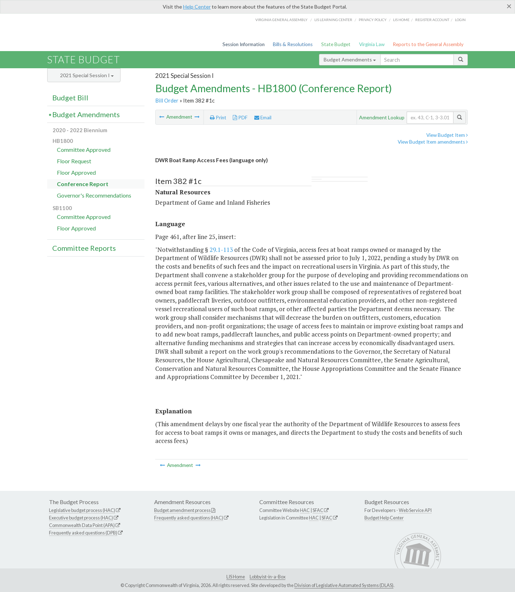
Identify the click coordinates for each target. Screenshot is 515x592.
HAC (305, 510)
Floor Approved (76, 172)
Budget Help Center (384, 518)
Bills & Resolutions (293, 44)
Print (218, 117)
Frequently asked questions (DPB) (83, 533)
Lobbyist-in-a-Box (267, 576)
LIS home (401, 20)
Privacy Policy (373, 20)
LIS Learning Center (333, 20)
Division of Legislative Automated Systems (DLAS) (343, 585)
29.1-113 (221, 249)
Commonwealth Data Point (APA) (82, 525)
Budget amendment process (182, 510)
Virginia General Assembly (281, 20)
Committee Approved (84, 149)
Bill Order (166, 100)
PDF (240, 117)
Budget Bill (70, 97)
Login (460, 20)
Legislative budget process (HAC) (82, 510)
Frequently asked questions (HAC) (188, 518)
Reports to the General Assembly (428, 44)
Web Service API (415, 510)
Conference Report (82, 183)
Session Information (243, 44)
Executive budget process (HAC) (81, 518)
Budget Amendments (350, 59)
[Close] (509, 6)
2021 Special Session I (87, 75)
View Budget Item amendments (433, 142)
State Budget (335, 44)
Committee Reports (84, 248)
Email (262, 117)
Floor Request (74, 161)
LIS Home (235, 576)
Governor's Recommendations (94, 195)
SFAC (318, 510)
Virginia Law (371, 44)
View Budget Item (447, 135)
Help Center (197, 7)
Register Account (432, 20)
